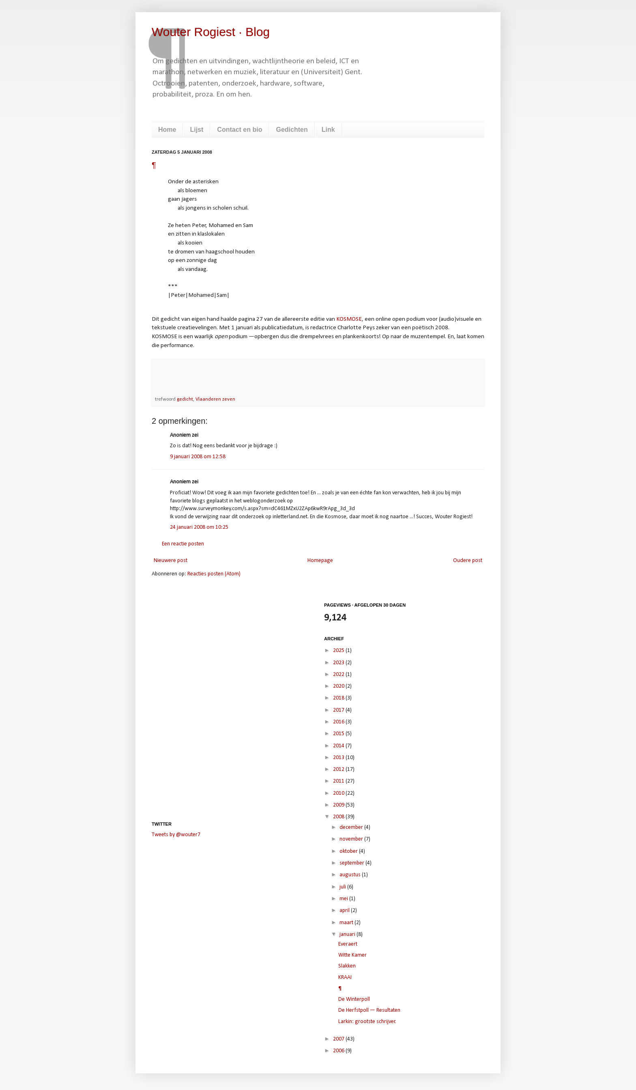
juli (343, 887)
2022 (339, 675)
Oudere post (467, 561)
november (351, 839)
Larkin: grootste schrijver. (367, 1022)
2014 (339, 746)
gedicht (185, 399)
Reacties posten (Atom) (214, 574)
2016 (339, 722)
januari (348, 934)
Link (328, 129)
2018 (339, 698)
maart (347, 923)
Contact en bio (239, 129)
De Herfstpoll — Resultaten (369, 1010)
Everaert (347, 944)
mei (344, 899)
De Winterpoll (354, 999)
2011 (339, 781)
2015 (339, 734)
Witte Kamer (352, 955)
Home (167, 129)
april (345, 911)
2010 (339, 793)
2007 (339, 1039)
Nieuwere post (170, 561)
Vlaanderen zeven (215, 399)
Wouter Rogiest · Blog (211, 32)
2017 (339, 710)
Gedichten (291, 129)
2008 (339, 817)
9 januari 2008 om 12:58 (198, 457)
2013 (339, 758)
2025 (339, 651)
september (352, 863)
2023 (339, 663)
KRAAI (345, 977)
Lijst (196, 129)
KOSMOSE (349, 319)
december (351, 827)
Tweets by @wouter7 (176, 835)
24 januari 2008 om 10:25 (199, 527)
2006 (339, 1051)
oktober (349, 851)
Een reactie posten (183, 544)
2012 (339, 769)
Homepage (320, 561)
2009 (339, 805)
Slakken (347, 966)
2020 (339, 686)
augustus (350, 875)
